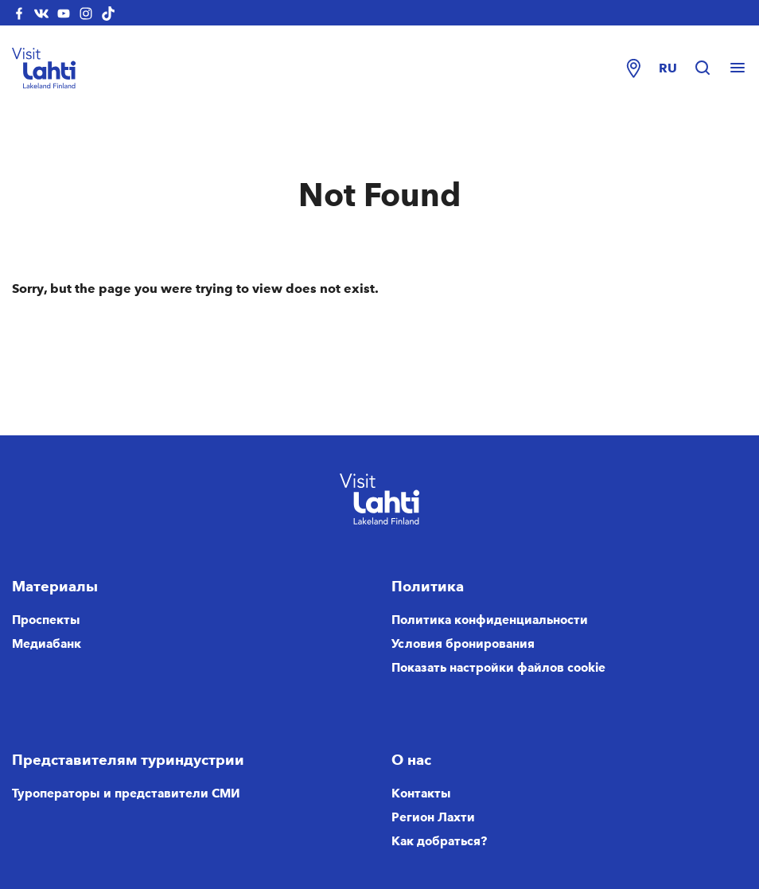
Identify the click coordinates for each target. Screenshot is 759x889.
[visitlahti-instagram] (86, 12)
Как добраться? (439, 841)
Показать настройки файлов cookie (498, 668)
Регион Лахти (433, 817)
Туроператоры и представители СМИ (126, 793)
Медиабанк (46, 644)
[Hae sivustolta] (710, 68)
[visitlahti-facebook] (19, 12)
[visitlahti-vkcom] (41, 12)
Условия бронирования (463, 644)
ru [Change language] (668, 68)
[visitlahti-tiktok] (108, 12)
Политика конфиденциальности (489, 620)
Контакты (421, 793)
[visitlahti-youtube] (63, 12)
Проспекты (46, 620)
